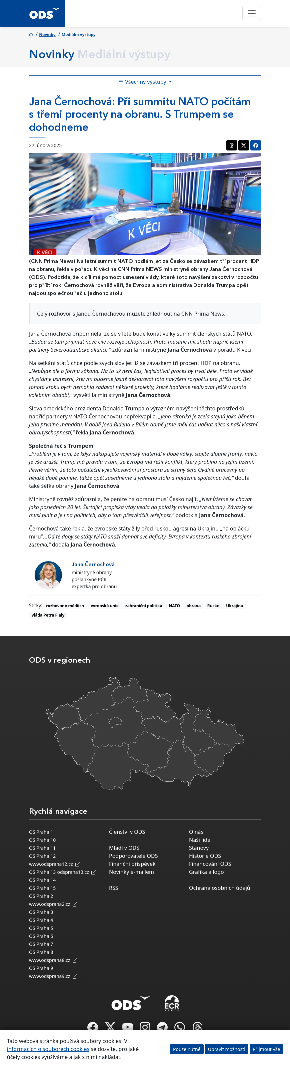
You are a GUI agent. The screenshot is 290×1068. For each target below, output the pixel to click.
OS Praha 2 (41, 896)
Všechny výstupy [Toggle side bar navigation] (143, 81)
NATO (174, 606)
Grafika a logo (206, 871)
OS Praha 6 (41, 936)
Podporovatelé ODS (133, 855)
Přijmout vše (266, 1049)
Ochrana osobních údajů (219, 888)
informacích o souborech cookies (48, 1049)
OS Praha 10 (42, 840)
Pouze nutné (187, 1049)
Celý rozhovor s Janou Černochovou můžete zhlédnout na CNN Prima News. (131, 313)
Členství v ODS (127, 831)
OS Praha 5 (41, 928)
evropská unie (105, 606)
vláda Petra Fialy (48, 615)
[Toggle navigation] (251, 13)
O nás (196, 831)
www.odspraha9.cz (53, 976)
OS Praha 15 (42, 888)
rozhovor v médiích (65, 606)
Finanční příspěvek (132, 863)
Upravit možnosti (226, 1049)
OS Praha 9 (41, 968)
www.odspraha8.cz (53, 960)
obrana (194, 606)
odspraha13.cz (76, 872)
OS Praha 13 (42, 872)
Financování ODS (210, 863)
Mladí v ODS (124, 847)
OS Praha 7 (41, 944)
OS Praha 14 (42, 880)
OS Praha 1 (41, 832)
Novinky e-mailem (131, 871)
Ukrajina (234, 606)
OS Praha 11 (42, 848)
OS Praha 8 (41, 952)
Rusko (213, 606)
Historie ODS (205, 855)
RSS (113, 888)
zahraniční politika (143, 606)
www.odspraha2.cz (53, 904)
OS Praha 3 (41, 912)
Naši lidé (199, 839)
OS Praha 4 (41, 920)
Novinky (47, 34)
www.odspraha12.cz (54, 864)
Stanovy (199, 847)
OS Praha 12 (42, 856)
